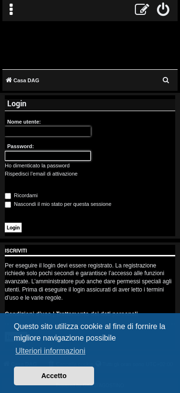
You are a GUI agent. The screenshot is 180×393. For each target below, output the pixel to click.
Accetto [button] (54, 376)
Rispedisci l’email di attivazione (41, 174)
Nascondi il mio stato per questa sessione (58, 204)
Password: (20, 146)
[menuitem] (163, 10)
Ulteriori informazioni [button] (50, 351)
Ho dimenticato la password (37, 165)
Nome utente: (24, 122)
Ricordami (21, 195)
